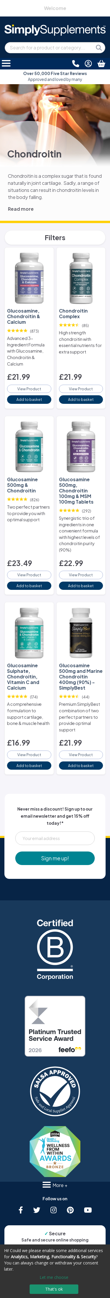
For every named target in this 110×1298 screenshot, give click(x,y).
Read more (21, 209)
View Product (29, 388)
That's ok (54, 1289)
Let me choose (54, 1277)
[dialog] (55, 1271)
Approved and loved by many (55, 76)
